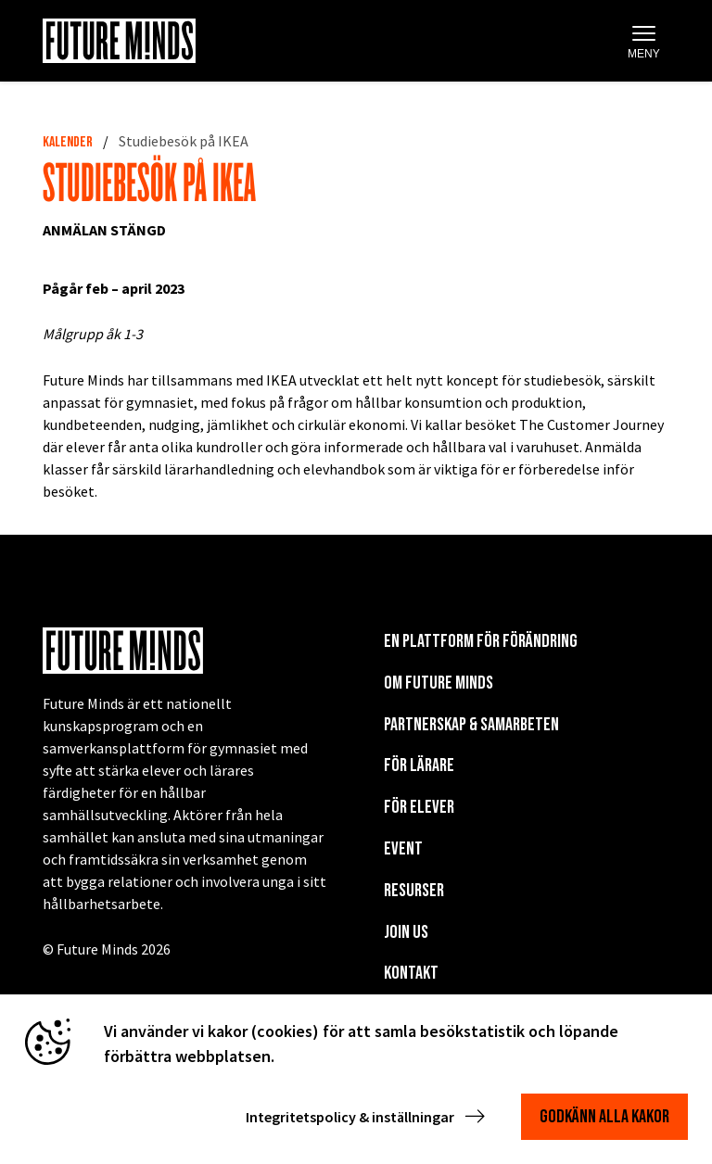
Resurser (414, 890)
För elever (419, 807)
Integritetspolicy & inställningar (367, 1116)
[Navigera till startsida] (119, 41)
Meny (644, 42)
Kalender (68, 142)
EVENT (403, 849)
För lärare (419, 765)
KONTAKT (411, 973)
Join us (406, 932)
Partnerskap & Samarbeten (471, 725)
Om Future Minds (438, 683)
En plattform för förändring (481, 641)
